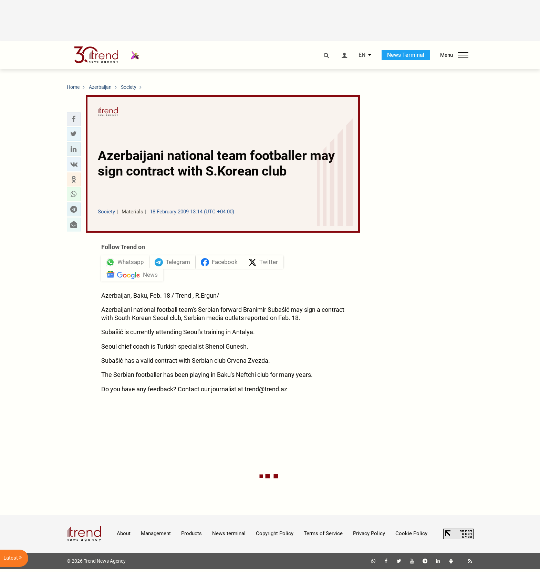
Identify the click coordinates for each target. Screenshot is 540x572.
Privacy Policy (369, 536)
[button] (74, 119)
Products (191, 536)
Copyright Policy (274, 536)
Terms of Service (323, 536)
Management (156, 536)
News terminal (229, 536)
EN (362, 55)
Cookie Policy (411, 536)
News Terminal (405, 55)
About (124, 536)
